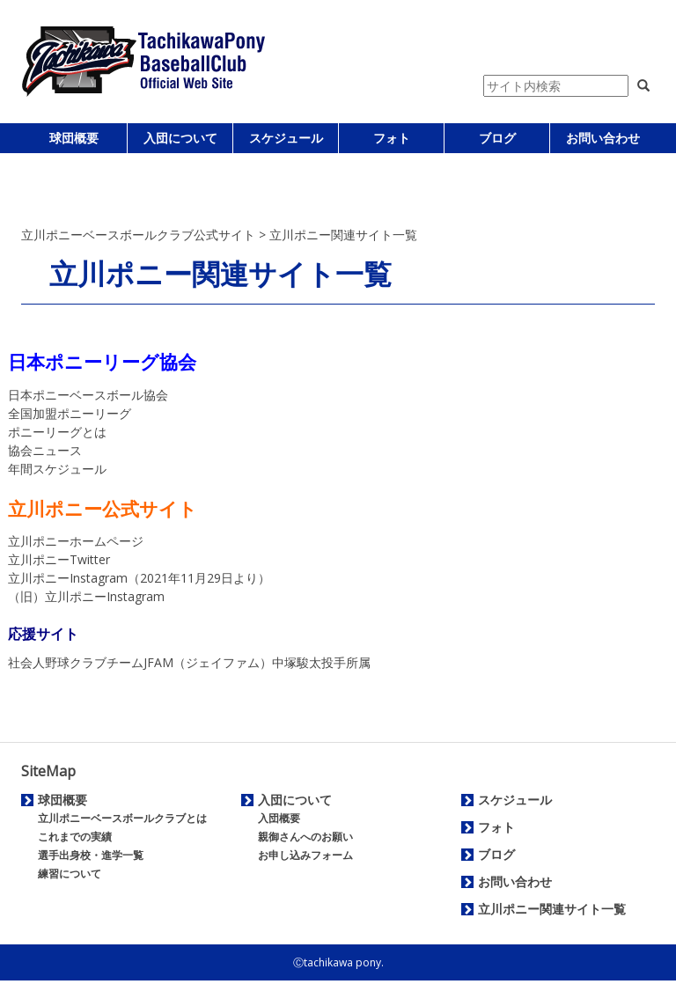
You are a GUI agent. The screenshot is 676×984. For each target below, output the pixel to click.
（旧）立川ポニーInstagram (86, 596)
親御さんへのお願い (305, 836)
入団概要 (279, 818)
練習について (69, 873)
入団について (180, 137)
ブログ (497, 137)
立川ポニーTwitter (59, 559)
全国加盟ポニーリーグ (69, 413)
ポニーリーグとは (57, 431)
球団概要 (74, 137)
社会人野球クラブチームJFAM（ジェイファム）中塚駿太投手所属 (189, 662)
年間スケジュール (57, 468)
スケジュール (286, 137)
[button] (643, 86)
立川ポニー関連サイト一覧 (552, 908)
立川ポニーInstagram (68, 577)
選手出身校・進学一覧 (90, 855)
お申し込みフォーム (305, 855)
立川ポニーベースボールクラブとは (122, 818)
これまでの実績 (75, 836)
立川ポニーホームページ (75, 540)
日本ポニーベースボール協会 (88, 394)
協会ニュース (45, 450)
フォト (391, 137)
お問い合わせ (603, 137)
